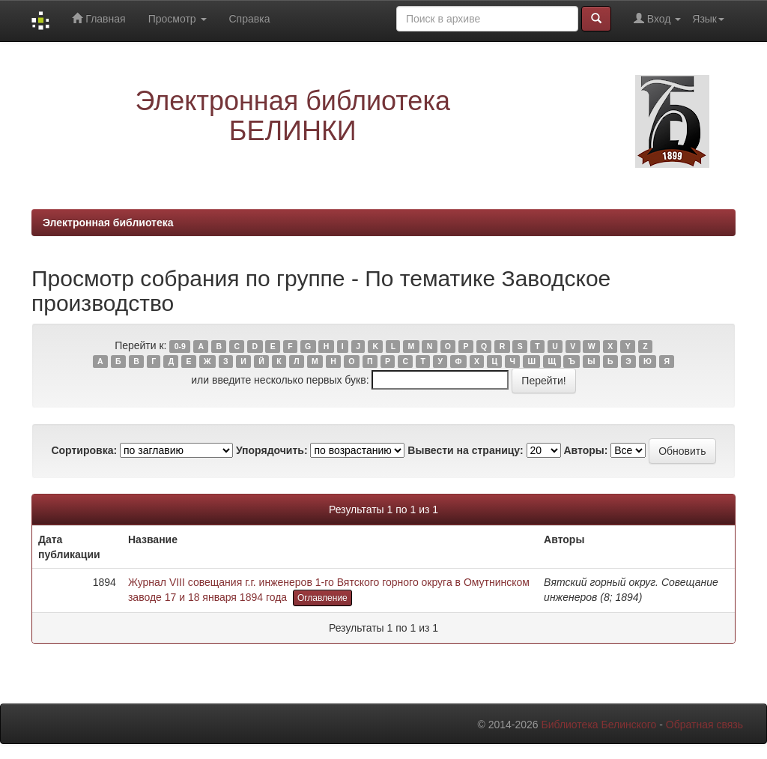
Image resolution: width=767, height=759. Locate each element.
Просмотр (177, 19)
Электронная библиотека (108, 223)
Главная (98, 18)
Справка (249, 19)
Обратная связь (704, 725)
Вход (657, 18)
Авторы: (585, 450)
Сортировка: (84, 450)
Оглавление (322, 598)
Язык (708, 19)
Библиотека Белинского (598, 725)
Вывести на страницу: (465, 450)
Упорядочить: (272, 450)
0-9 (180, 346)
